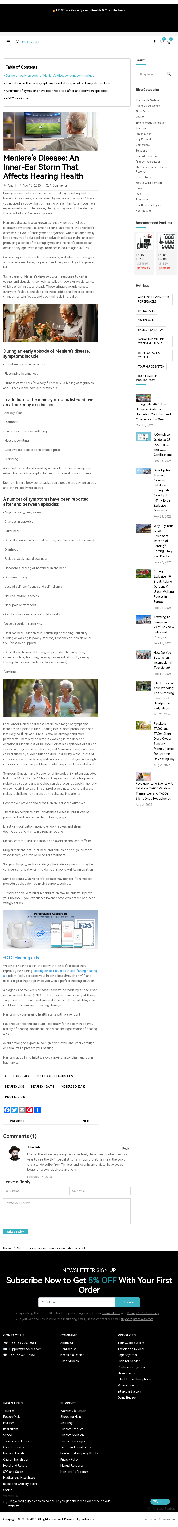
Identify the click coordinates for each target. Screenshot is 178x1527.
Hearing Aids (143, 210)
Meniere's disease (73, 1086)
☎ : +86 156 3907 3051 (19, 1343)
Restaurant (142, 199)
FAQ (138, 194)
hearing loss (14, 1086)
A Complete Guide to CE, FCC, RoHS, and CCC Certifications (163, 444)
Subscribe (128, 1302)
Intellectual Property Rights (79, 1453)
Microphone (126, 1385)
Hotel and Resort (15, 1465)
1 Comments (58, 185)
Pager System (144, 133)
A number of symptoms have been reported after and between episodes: (57, 91)
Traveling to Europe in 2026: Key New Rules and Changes (164, 627)
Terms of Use (111, 1313)
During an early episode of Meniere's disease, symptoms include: (50, 75)
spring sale (146, 320)
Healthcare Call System (149, 205)
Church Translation (16, 1459)
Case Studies (69, 1361)
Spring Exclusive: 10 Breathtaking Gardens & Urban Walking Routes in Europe (164, 586)
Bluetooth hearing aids (55, 1076)
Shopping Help (70, 1416)
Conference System (131, 1367)
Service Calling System (149, 182)
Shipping (66, 1423)
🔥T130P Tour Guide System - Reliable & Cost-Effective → (89, 10)
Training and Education (19, 1441)
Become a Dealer (72, 1355)
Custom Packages (72, 1441)
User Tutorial (144, 177)
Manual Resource (72, 1465)
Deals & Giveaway (146, 156)
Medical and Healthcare (19, 1477)
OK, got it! (160, 1501)
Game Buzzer (127, 1397)
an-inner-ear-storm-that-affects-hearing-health (58, 1248)
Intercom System (129, 1391)
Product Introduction (148, 161)
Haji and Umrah (13, 1453)
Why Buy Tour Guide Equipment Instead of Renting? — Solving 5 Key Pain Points (163, 541)
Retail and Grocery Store (20, 1484)
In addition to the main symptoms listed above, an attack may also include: (58, 83)
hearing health (42, 1086)
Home (7, 1248)
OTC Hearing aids (22, 957)
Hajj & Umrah (144, 139)
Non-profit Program (74, 1471)
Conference (143, 145)
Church (140, 117)
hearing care (15, 1096)
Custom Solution (72, 1435)
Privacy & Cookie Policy (143, 1313)
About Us (67, 1343)
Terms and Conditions (75, 1447)
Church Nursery (13, 1447)
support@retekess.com (137, 1319)
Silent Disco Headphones (135, 1379)
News (139, 188)
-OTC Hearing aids (19, 98)
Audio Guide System (148, 105)
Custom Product (71, 1429)
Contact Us (68, 1349)
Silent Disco (143, 111)
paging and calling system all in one (151, 341)
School (8, 1435)
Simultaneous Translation (151, 122)
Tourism (141, 128)
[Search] (152, 74)
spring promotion (151, 329)
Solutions (141, 150)
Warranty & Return (73, 1410)
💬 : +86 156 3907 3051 (19, 1355)
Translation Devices (131, 1349)
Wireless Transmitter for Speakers (153, 299)
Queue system (147, 376)
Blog (19, 1248)
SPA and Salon (13, 1471)
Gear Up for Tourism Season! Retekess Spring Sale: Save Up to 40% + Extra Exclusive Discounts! (162, 490)
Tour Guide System (147, 100)
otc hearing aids (17, 1076)
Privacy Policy (69, 1459)
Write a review (15, 1231)
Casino (7, 1490)
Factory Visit (11, 1416)
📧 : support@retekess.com (22, 1349)
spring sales (146, 311)
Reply (125, 1148)
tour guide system (151, 366)
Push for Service (129, 1361)
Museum (8, 1423)
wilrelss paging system (149, 355)
